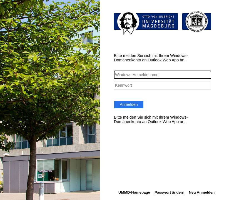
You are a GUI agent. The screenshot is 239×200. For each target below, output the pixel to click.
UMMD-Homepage (134, 192)
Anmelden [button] (129, 104)
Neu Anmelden (202, 192)
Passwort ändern (169, 192)
